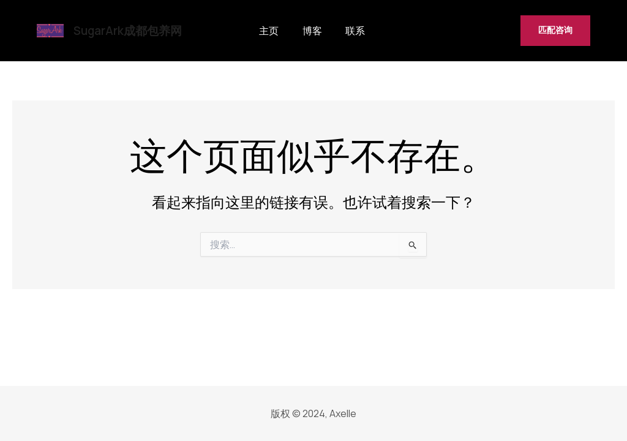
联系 (342, 30)
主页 (267, 30)
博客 (305, 30)
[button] (555, 30)
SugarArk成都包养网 (127, 31)
